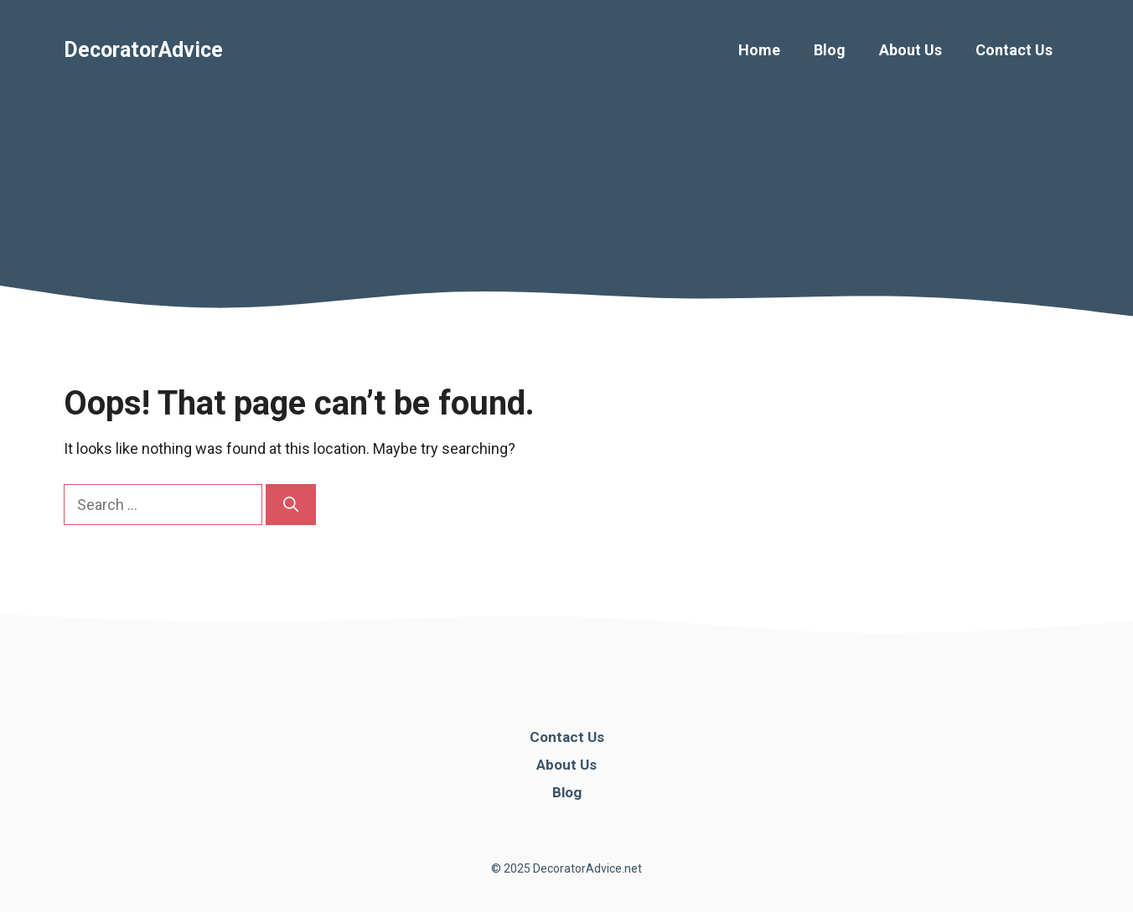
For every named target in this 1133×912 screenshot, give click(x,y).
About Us (910, 50)
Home (759, 50)
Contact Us (1014, 50)
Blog (830, 50)
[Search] (291, 504)
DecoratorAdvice (143, 50)
